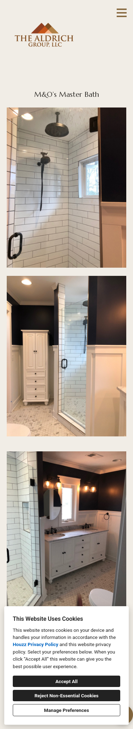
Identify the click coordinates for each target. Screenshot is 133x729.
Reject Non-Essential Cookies (66, 695)
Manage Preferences (66, 710)
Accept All (66, 681)
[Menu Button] (122, 13)
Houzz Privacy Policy (35, 644)
